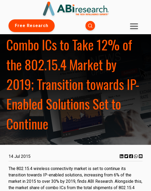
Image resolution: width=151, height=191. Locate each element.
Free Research (31, 25)
